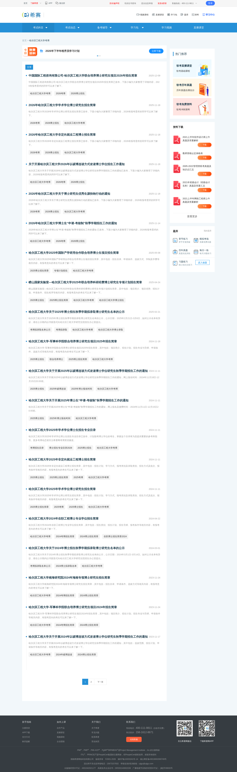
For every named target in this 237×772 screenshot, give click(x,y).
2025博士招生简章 (39, 270)
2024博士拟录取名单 (66, 566)
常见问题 (95, 732)
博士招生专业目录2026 (60, 448)
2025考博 (78, 477)
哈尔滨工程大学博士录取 (110, 329)
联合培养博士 (56, 359)
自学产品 (61, 728)
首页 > (25, 40)
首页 (25, 3)
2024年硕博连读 (64, 654)
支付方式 (26, 737)
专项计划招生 (61, 270)
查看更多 (192, 216)
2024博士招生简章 (89, 536)
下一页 (100, 682)
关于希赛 (95, 728)
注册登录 (26, 728)
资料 (195, 14)
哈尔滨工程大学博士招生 (111, 300)
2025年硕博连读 (58, 388)
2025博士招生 (37, 300)
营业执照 (95, 741)
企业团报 (61, 741)
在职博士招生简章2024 (115, 536)
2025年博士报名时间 (81, 388)
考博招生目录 (37, 448)
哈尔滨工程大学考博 (39, 40)
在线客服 (134, 739)
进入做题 (202, 262)
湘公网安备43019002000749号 (153, 759)
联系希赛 (95, 737)
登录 (210, 3)
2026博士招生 (78, 93)
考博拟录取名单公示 (40, 329)
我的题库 (207, 231)
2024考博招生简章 (65, 536)
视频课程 (142, 14)
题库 (184, 14)
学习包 (172, 14)
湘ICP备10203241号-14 (128, 759)
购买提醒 (26, 741)
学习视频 (167, 27)
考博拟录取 (61, 329)
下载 (204, 145)
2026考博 (60, 93)
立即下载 (156, 51)
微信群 (60, 3)
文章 (29, 67)
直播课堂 (158, 14)
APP (48, 3)
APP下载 (26, 732)
